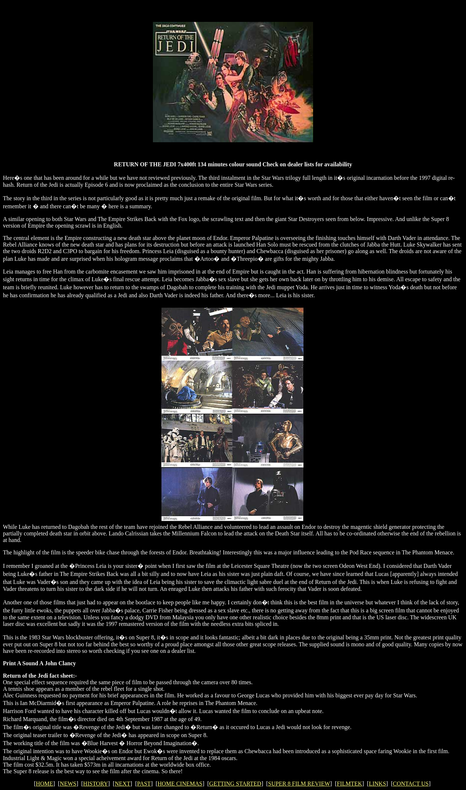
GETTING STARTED (235, 784)
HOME (44, 784)
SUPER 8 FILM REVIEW (299, 784)
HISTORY (95, 784)
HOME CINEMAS (180, 784)
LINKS (377, 784)
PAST (144, 784)
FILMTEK (349, 784)
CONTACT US (411, 784)
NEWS (68, 784)
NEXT (122, 784)
